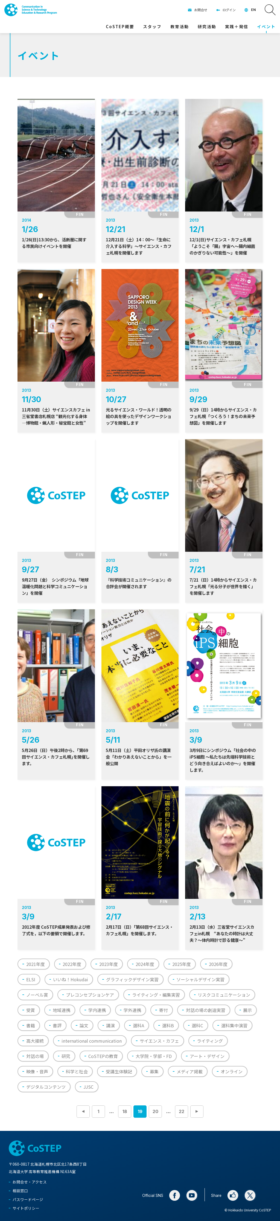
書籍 (30, 1025)
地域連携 (61, 1010)
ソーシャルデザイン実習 (200, 979)
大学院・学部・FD (154, 1056)
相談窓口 (20, 1190)
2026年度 (218, 964)
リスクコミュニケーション (224, 994)
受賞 (30, 1010)
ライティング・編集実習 (156, 994)
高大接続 (35, 1040)
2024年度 (145, 964)
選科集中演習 (234, 1025)
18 (124, 1111)
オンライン (232, 1071)
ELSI (30, 979)
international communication (92, 1040)
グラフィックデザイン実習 (132, 979)
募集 (154, 1071)
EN (253, 10)
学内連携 (97, 1010)
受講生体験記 (119, 1071)
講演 (110, 1025)
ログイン (229, 9)
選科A (138, 1025)
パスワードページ (28, 1199)
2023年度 (108, 964)
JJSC (88, 1086)
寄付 (163, 1010)
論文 (84, 1025)
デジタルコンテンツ (46, 1086)
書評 (57, 1025)
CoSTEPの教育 (103, 1056)
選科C (197, 1025)
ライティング (210, 1040)
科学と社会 (77, 1071)
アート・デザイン (207, 1056)
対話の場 (35, 1056)
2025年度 (181, 964)
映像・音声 (37, 1071)
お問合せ (200, 9)
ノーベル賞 (37, 994)
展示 (247, 1010)
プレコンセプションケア (90, 994)
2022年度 (72, 964)
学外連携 (132, 1010)
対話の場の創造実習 (205, 1010)
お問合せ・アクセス (30, 1182)
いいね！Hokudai (70, 979)
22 (181, 1111)
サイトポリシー (26, 1208)
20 (155, 1111)
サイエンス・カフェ (159, 1040)
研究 (66, 1056)
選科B (168, 1025)
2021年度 (35, 964)
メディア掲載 (190, 1071)
